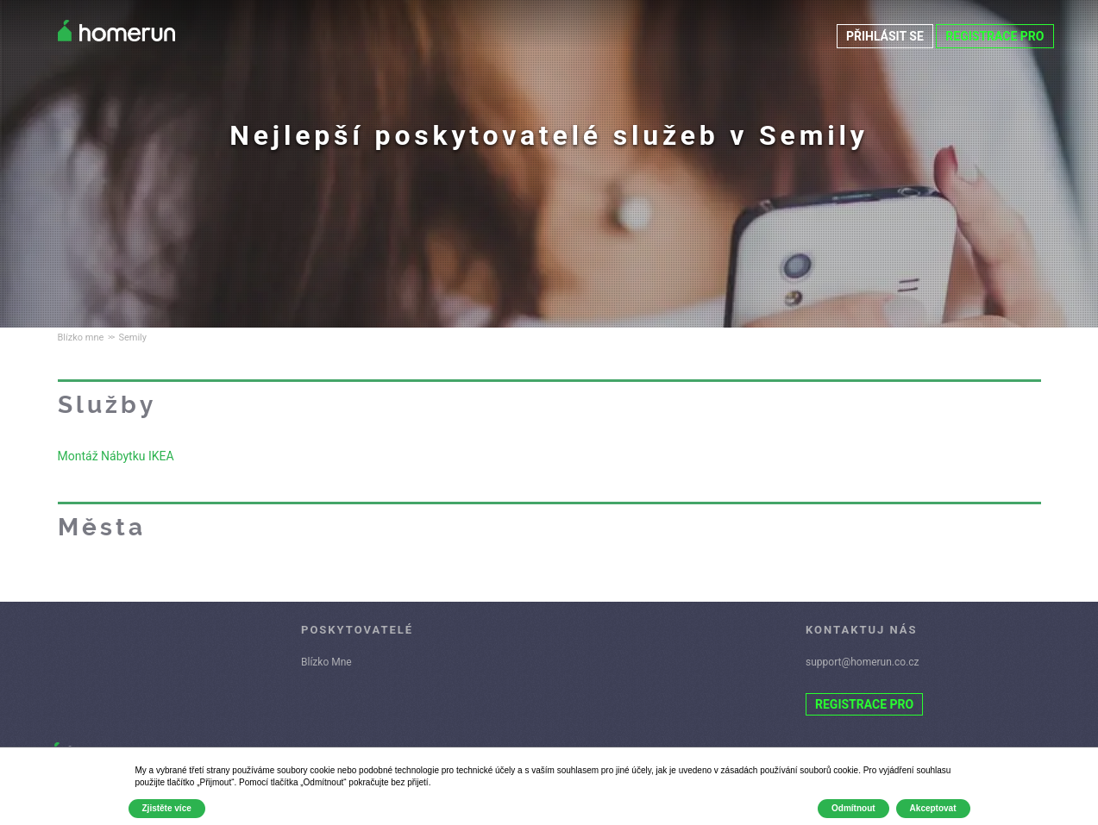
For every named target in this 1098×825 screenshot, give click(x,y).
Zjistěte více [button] (166, 808)
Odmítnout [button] (853, 808)
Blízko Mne (326, 662)
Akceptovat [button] (933, 808)
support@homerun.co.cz (862, 662)
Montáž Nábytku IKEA (116, 456)
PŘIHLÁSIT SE (885, 36)
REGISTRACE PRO (994, 36)
